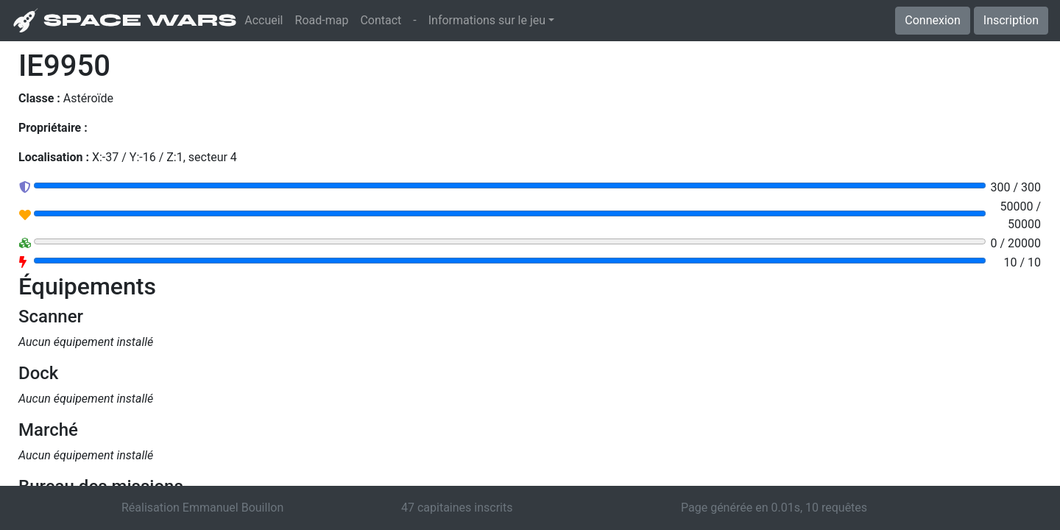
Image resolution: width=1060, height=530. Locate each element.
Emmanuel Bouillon (233, 508)
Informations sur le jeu (486, 20)
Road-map (322, 20)
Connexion (932, 20)
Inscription (1011, 20)
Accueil (266, 19)
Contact (380, 20)
